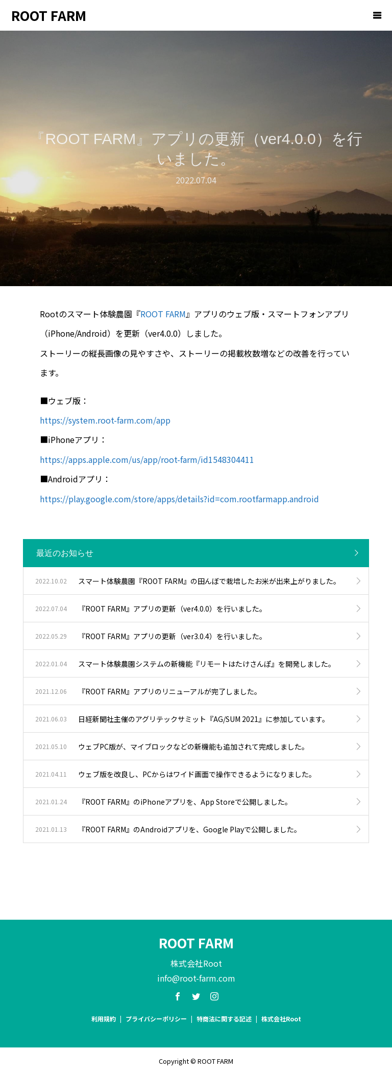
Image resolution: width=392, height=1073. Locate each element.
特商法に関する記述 (224, 1018)
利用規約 (103, 1018)
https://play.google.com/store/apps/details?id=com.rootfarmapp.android (179, 499)
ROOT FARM (48, 15)
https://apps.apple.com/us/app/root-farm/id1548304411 (147, 459)
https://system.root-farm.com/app (105, 420)
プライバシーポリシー (156, 1018)
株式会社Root (281, 1018)
